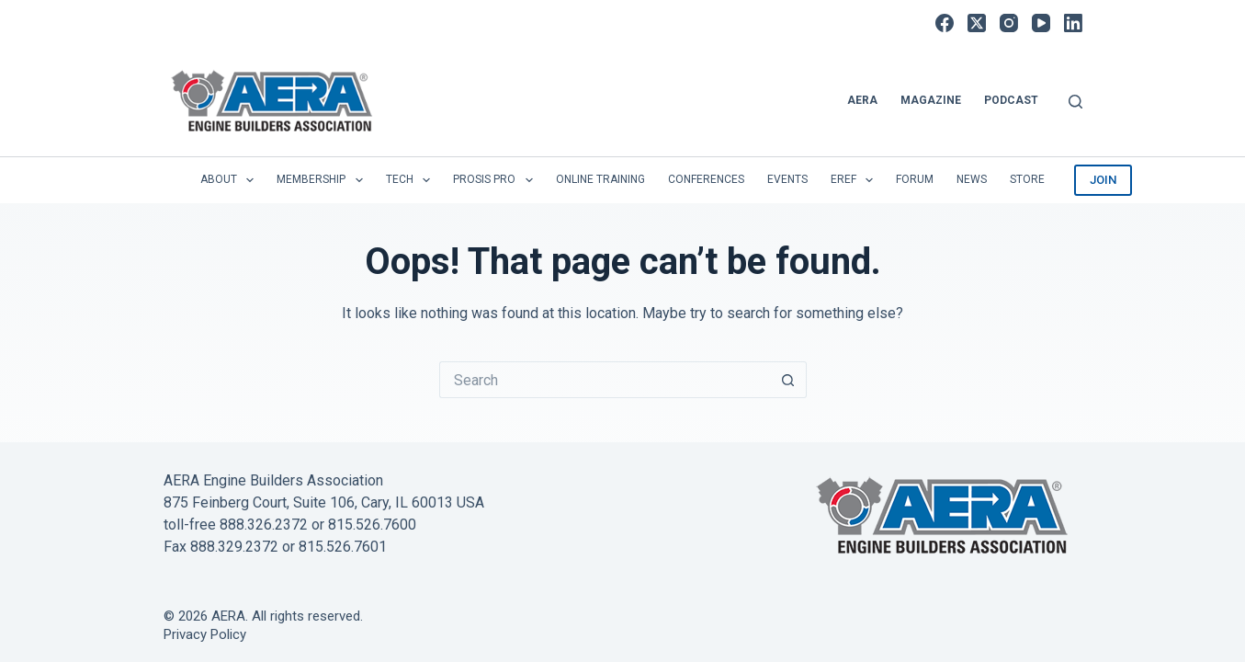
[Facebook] (944, 23)
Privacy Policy (205, 634)
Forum (915, 179)
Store (1027, 179)
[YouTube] (1041, 23)
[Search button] (788, 379)
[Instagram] (1009, 23)
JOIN (1103, 180)
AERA (862, 100)
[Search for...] (604, 379)
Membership (323, 180)
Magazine (930, 100)
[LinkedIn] (1073, 23)
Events (787, 179)
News (971, 179)
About (230, 180)
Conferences (706, 179)
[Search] (1075, 101)
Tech (411, 180)
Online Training (600, 179)
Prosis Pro (496, 180)
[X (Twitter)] (977, 23)
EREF (855, 180)
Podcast (1011, 100)
